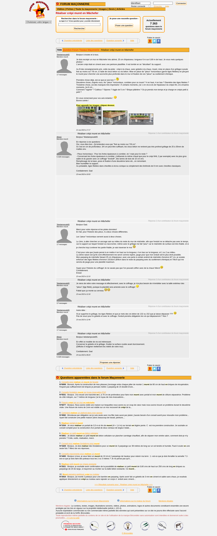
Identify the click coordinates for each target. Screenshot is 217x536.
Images (103, 9)
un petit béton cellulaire (79, 433)
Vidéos (60, 9)
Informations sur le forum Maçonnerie (91, 501)
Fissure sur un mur (78, 402)
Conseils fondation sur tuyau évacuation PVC (83, 392)
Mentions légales (166, 501)
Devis (112, 9)
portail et (72, 423)
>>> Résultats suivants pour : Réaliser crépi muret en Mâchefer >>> (124, 484)
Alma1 (59, 137)
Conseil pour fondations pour (80, 443)
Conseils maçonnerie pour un (80, 454)
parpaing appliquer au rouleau (81, 474)
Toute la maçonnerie (86, 9)
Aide (167, 6)
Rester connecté (138, 6)
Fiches (70, 9)
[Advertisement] (131, 198)
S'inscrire (158, 6)
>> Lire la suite (72, 518)
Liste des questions (94, 40)
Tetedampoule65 (63, 54)
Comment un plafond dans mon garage (81, 413)
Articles (120, 9)
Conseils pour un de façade (79, 382)
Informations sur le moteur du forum (134, 501)
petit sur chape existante (78, 464)
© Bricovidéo (127, 533)
